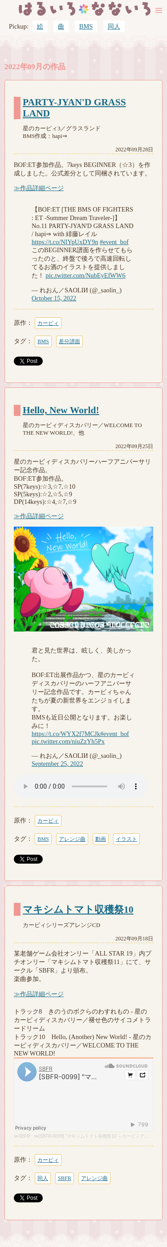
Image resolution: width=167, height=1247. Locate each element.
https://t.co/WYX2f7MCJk (66, 733)
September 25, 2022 (57, 763)
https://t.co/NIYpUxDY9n (65, 241)
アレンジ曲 (72, 839)
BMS (86, 26)
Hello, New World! (61, 410)
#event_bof (114, 241)
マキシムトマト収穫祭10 (78, 909)
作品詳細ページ (42, 187)
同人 (114, 26)
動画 (100, 839)
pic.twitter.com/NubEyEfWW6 (86, 275)
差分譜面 (69, 341)
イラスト (126, 839)
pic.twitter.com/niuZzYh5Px (68, 741)
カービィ (48, 323)
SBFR (24, 1136)
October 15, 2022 (54, 298)
